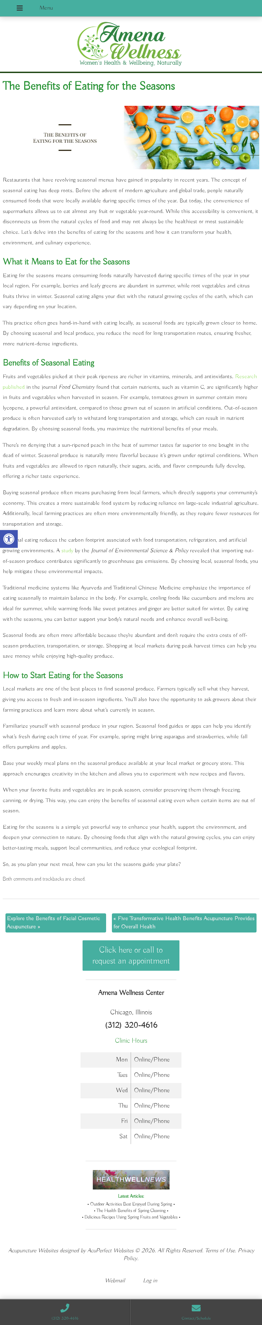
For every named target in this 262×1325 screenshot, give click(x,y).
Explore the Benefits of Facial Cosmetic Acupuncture (53, 922)
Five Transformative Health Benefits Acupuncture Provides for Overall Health (183, 922)
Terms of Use (220, 1250)
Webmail (115, 1280)
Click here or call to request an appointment (131, 956)
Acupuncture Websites (33, 1250)
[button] (9, 539)
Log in (150, 1280)
